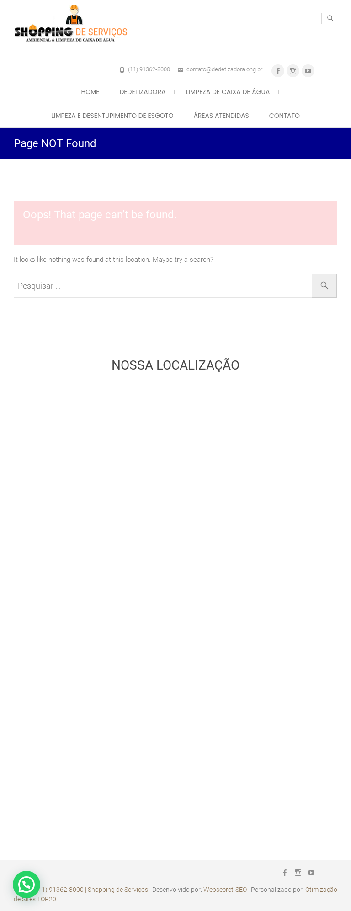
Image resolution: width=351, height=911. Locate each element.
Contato (284, 115)
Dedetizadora (142, 91)
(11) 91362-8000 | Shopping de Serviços (92, 889)
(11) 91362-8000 (149, 69)
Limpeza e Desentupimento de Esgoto (112, 115)
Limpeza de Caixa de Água (228, 91)
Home (90, 91)
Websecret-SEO (225, 889)
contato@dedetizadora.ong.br (224, 69)
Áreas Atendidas (221, 115)
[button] (26, 884)
